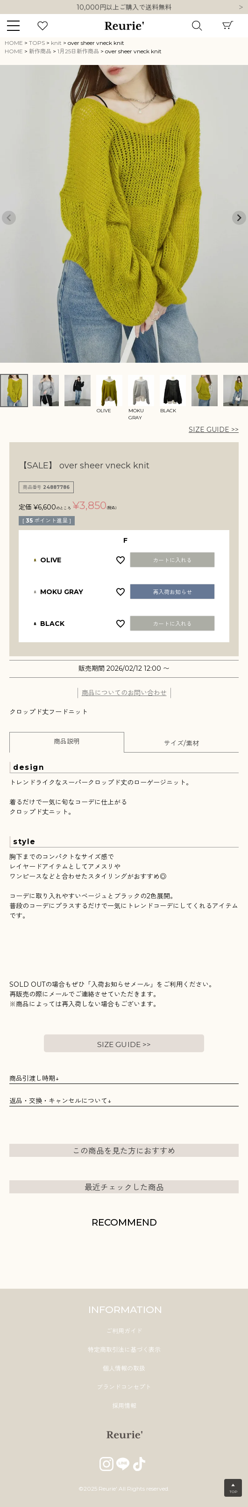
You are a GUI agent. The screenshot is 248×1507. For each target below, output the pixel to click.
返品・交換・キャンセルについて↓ (60, 1101)
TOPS (37, 42)
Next (241, 8)
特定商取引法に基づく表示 (124, 1349)
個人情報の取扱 (124, 1368)
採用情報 (124, 1405)
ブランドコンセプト (124, 1387)
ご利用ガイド (124, 1331)
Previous (9, 218)
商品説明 (67, 741)
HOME (14, 42)
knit (56, 42)
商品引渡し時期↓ (34, 1078)
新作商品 (40, 51)
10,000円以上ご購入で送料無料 (124, 7)
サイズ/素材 (181, 743)
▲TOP (233, 1488)
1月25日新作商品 (78, 51)
